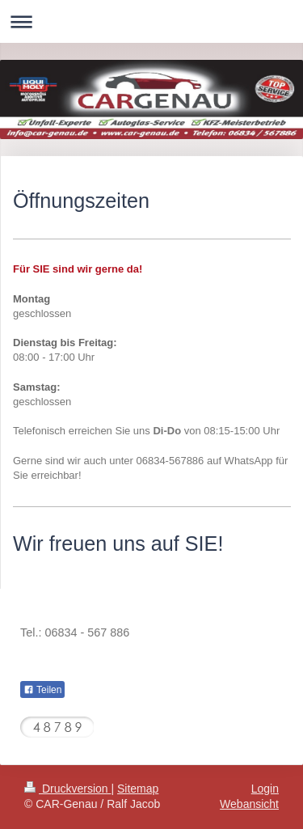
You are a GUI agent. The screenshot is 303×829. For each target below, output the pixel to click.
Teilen (42, 690)
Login (265, 788)
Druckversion (67, 788)
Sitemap (137, 788)
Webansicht (249, 803)
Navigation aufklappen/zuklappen (151, 21)
